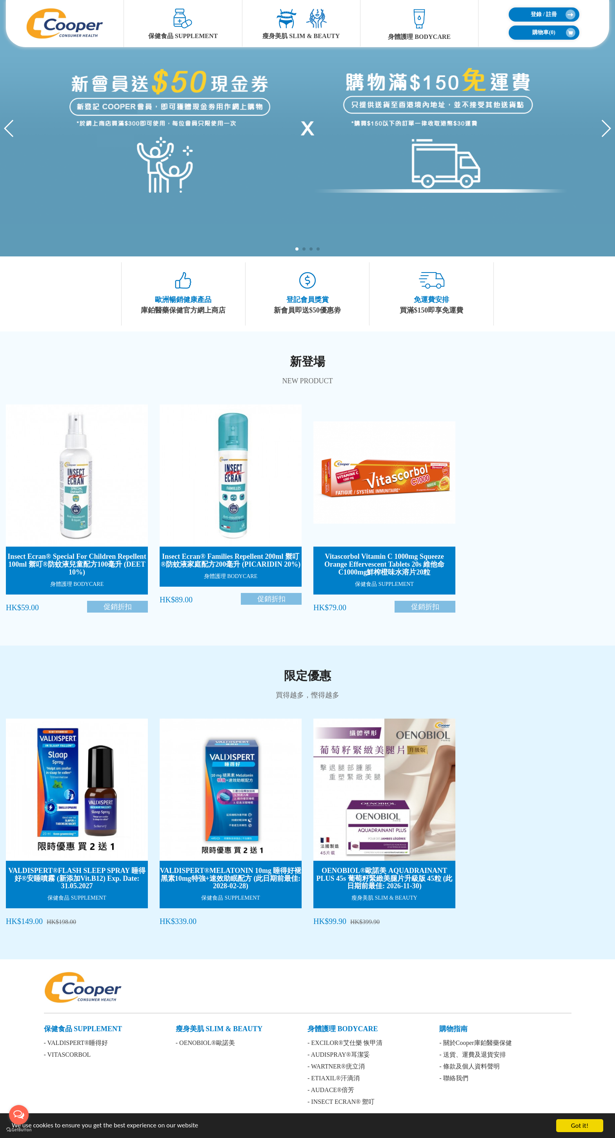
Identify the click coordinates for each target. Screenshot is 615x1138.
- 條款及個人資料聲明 (469, 1066)
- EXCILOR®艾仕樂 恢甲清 (345, 1042)
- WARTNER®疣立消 (336, 1066)
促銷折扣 (118, 607)
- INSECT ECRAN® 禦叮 (341, 1101)
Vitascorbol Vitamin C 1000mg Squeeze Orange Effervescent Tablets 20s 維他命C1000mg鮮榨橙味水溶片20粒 (384, 564)
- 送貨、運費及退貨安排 (472, 1054)
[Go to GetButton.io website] (18, 1130)
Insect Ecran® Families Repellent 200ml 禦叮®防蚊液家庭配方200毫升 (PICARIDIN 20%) (230, 560)
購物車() (553, 32)
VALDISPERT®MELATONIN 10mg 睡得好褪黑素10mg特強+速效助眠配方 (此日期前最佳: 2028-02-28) (231, 878)
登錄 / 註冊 (553, 15)
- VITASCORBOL (67, 1054)
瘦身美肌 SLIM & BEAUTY (301, 24)
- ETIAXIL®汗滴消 (334, 1078)
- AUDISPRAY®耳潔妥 (339, 1054)
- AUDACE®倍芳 (331, 1090)
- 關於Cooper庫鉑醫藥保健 (475, 1042)
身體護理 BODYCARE (419, 24)
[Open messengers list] (19, 1115)
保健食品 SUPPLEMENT (183, 24)
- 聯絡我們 (453, 1078)
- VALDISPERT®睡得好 (76, 1042)
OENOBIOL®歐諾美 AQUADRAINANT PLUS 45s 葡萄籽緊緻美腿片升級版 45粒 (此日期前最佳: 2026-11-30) (384, 878)
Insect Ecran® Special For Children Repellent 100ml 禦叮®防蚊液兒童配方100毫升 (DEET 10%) (76, 564)
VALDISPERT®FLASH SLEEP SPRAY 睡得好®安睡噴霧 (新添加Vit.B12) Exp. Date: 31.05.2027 (77, 878)
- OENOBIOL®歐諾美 (205, 1042)
